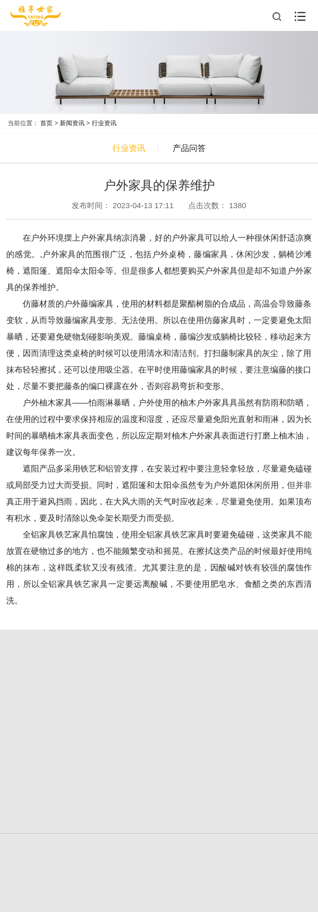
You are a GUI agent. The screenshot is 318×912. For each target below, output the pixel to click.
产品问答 (189, 148)
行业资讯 (104, 123)
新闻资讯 (72, 123)
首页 (46, 123)
